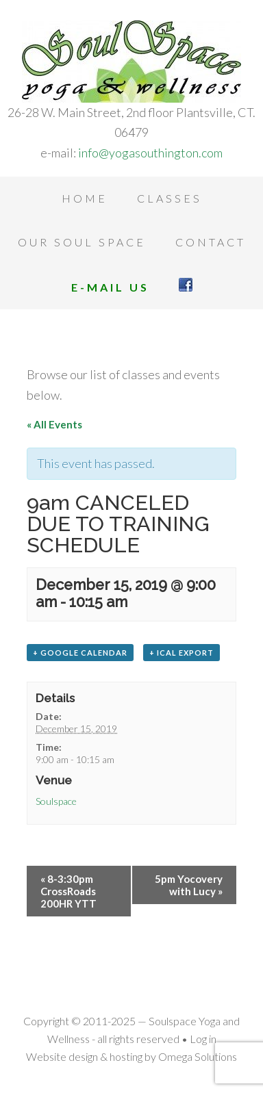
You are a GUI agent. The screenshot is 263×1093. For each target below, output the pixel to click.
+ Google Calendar (80, 652)
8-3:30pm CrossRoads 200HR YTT (68, 891)
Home (85, 198)
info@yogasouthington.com (150, 152)
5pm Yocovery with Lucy (189, 885)
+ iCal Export (181, 652)
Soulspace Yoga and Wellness (131, 62)
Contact (210, 241)
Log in (203, 1038)
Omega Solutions (197, 1056)
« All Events (54, 424)
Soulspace (56, 801)
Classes (169, 198)
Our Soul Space (82, 241)
